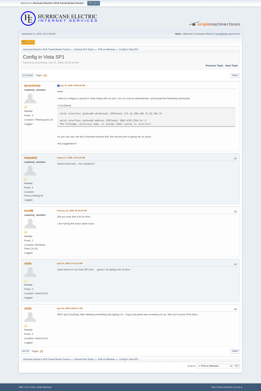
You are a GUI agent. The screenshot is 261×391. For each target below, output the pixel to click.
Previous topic (214, 65)
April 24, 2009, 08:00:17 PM (70, 308)
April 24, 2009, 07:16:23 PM (70, 263)
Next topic (232, 65)
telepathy (30, 157)
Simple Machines (43, 387)
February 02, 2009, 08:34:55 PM (72, 210)
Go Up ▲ (238, 387)
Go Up (25, 351)
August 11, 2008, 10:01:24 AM (71, 158)
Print (235, 75)
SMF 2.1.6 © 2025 (27, 387)
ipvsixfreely (32, 85)
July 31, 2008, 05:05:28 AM (72, 85)
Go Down (27, 75)
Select (67, 105)
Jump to (191, 366)
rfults (28, 263)
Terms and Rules (224, 387)
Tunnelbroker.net (223, 34)
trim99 (28, 210)
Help (213, 387)
